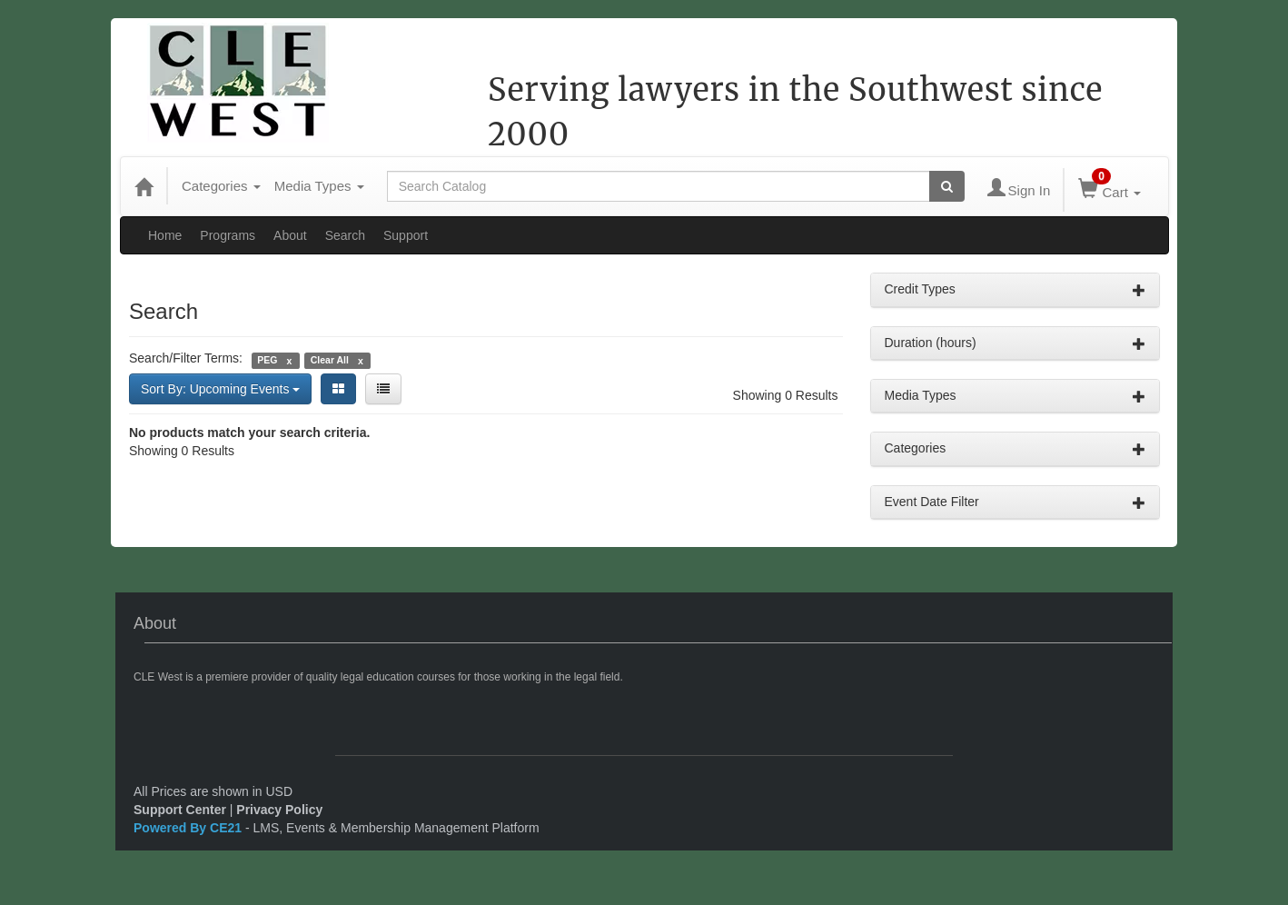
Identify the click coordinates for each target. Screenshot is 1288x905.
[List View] (383, 388)
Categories (221, 186)
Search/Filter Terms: (186, 358)
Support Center (180, 809)
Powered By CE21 (189, 827)
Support (405, 235)
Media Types (319, 186)
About (290, 235)
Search (345, 235)
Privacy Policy (279, 809)
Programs (227, 235)
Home (165, 235)
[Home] (143, 186)
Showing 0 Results (785, 395)
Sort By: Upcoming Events (220, 389)
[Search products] (947, 186)
